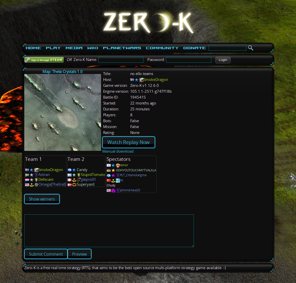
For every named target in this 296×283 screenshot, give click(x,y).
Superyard (85, 184)
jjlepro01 (88, 179)
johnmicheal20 (130, 190)
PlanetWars (122, 47)
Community (162, 47)
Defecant (45, 179)
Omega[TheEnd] (52, 184)
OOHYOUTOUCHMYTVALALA (136, 170)
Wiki (92, 47)
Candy (82, 169)
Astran (44, 174)
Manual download (118, 151)
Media (74, 47)
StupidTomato (93, 174)
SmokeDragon (156, 79)
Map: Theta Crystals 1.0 (62, 71)
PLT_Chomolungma (133, 175)
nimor (124, 165)
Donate (194, 47)
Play (53, 47)
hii (121, 180)
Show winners (42, 199)
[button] (223, 60)
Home (33, 47)
